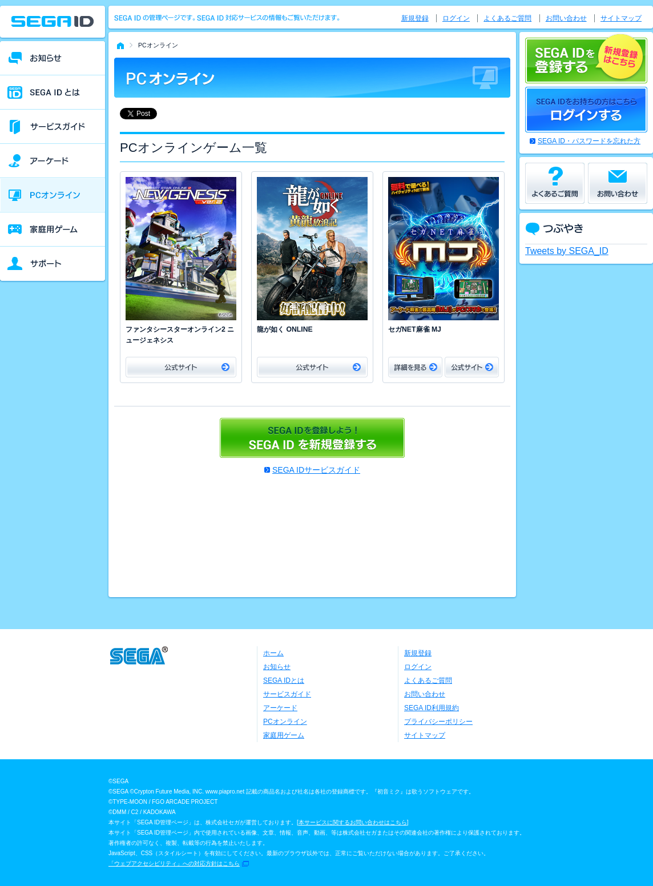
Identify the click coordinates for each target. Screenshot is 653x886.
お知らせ (277, 667)
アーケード (280, 708)
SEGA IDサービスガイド (316, 469)
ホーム (273, 653)
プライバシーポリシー (438, 722)
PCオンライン (285, 722)
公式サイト (181, 367)
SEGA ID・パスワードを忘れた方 (589, 141)
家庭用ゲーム (283, 735)
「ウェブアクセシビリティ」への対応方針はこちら (174, 863)
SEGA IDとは (283, 680)
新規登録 (415, 18)
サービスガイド (287, 694)
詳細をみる (415, 367)
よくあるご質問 (507, 18)
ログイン (456, 18)
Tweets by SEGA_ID (566, 251)
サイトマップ (621, 18)
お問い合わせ (566, 18)
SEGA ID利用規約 (431, 708)
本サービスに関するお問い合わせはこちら (353, 822)
